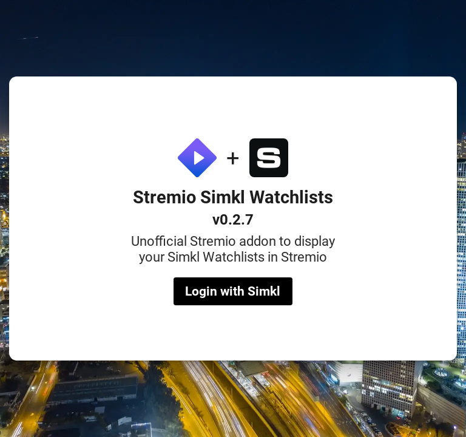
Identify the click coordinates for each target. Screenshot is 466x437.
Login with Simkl (232, 291)
